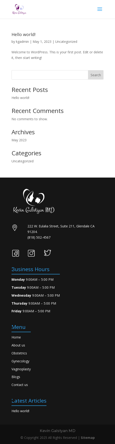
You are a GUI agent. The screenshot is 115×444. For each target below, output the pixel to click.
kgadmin (22, 41)
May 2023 (19, 140)
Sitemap (88, 437)
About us (18, 345)
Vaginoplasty (21, 369)
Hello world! (23, 34)
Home (16, 337)
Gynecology (20, 361)
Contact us (20, 384)
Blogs (16, 377)
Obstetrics (19, 353)
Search (96, 75)
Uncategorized (66, 41)
